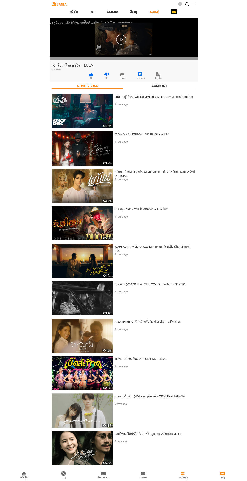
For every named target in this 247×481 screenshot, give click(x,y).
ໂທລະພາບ (112, 11)
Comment (159, 86)
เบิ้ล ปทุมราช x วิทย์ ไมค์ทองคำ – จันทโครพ (141, 209)
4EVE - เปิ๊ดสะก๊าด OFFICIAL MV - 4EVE (140, 358)
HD (174, 11)
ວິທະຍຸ (133, 11)
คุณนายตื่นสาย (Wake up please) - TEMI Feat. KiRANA (149, 396)
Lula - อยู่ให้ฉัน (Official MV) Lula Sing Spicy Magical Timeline (153, 96)
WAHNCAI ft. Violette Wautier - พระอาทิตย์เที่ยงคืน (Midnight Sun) (152, 248)
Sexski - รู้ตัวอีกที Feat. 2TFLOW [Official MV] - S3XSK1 (150, 284)
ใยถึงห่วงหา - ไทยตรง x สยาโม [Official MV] (141, 134)
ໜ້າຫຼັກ (74, 11)
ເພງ (93, 11)
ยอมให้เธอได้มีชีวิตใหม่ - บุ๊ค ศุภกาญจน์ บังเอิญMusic (147, 433)
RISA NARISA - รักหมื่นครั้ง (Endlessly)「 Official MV (148, 321)
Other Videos (87, 86)
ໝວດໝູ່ (154, 11)
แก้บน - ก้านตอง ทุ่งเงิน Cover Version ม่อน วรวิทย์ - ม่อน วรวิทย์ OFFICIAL (154, 173)
